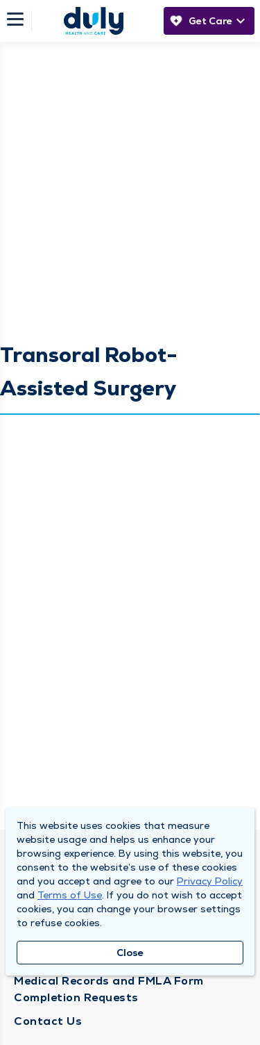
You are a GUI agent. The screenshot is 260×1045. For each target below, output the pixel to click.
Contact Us (48, 1021)
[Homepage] (93, 21)
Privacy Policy (210, 881)
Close (130, 952)
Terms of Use (69, 895)
